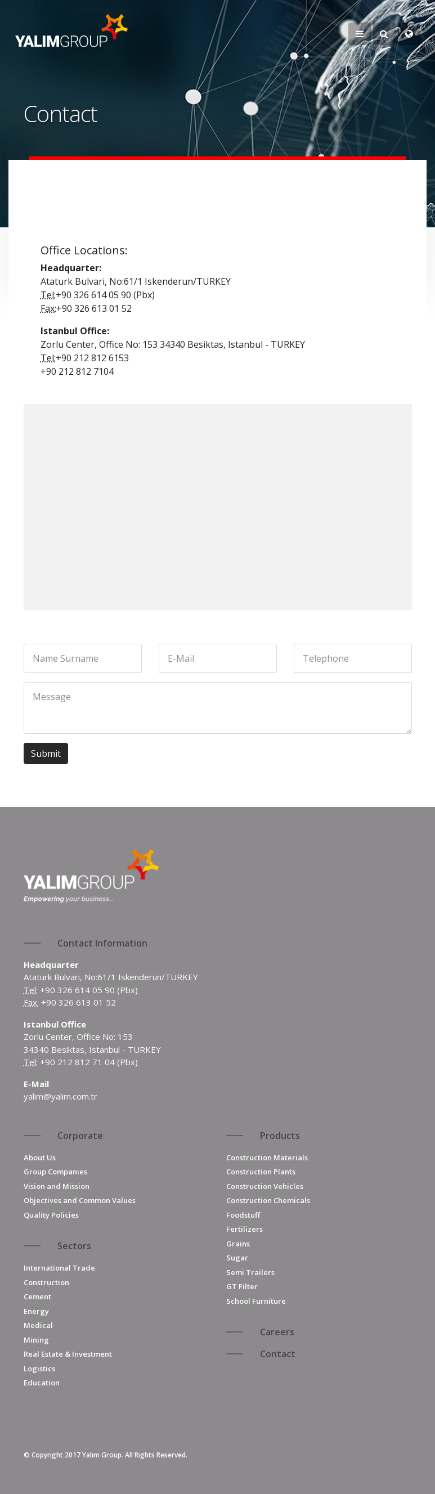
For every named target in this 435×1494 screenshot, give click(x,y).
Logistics (39, 1368)
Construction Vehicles (264, 1186)
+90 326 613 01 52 (78, 1002)
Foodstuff (243, 1215)
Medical (38, 1325)
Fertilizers (244, 1229)
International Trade (59, 1268)
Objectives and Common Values (80, 1200)
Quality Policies (51, 1215)
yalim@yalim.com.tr (60, 1096)
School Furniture (256, 1301)
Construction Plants (260, 1172)
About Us (40, 1157)
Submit (46, 753)
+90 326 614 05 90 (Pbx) (89, 989)
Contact (277, 1354)
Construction (46, 1282)
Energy (36, 1311)
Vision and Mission (56, 1186)
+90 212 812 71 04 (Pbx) (89, 1061)
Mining (36, 1340)
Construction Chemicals (268, 1200)
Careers (277, 1332)
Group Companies (55, 1172)
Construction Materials (267, 1157)
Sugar (237, 1258)
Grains (238, 1244)
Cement (37, 1296)
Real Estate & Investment (68, 1354)
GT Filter (242, 1286)
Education (42, 1383)
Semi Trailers (250, 1272)
